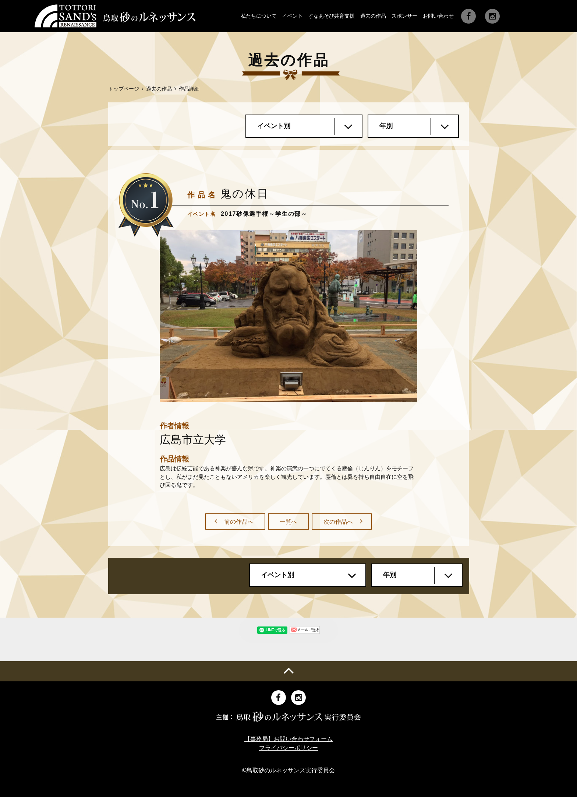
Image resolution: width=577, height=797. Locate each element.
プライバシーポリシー (288, 748)
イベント (292, 16)
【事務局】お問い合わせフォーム (288, 739)
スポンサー (404, 16)
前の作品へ (239, 522)
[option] (288, 316)
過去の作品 (373, 16)
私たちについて (259, 16)
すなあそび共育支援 (331, 16)
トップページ (123, 89)
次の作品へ (338, 522)
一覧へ (288, 522)
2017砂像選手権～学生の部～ (264, 214)
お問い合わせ (438, 16)
